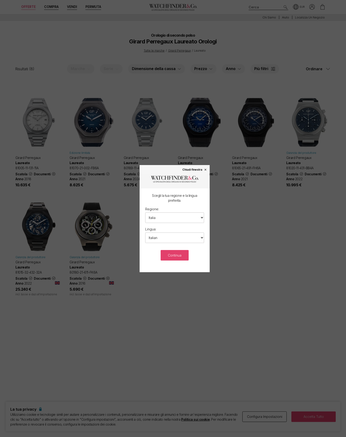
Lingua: (150, 229)
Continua (174, 255)
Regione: (152, 209)
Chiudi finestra (194, 169)
